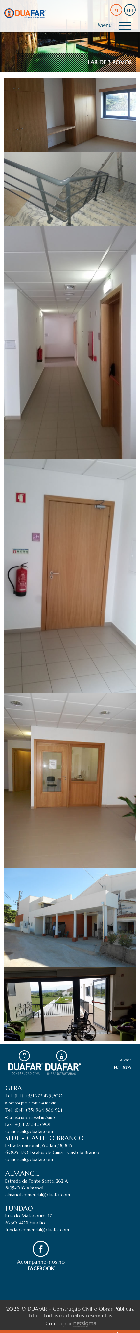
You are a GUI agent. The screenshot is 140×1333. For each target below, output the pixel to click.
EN (130, 10)
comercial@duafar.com (29, 1131)
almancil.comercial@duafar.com (37, 1195)
